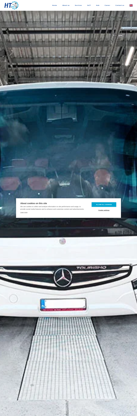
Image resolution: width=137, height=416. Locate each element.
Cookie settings (103, 210)
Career (107, 5)
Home (54, 5)
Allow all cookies (104, 204)
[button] (131, 5)
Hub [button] (97, 5)
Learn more (23, 212)
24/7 (89, 5)
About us (66, 5)
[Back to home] (11, 5)
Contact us (119, 5)
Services (78, 5)
